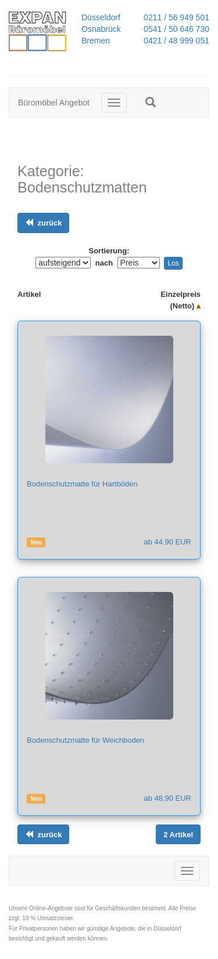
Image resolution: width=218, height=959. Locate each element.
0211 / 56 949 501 (173, 17)
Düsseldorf (100, 17)
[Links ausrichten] (43, 223)
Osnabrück (101, 29)
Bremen (95, 40)
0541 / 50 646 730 (173, 29)
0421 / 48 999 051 (173, 40)
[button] (150, 102)
